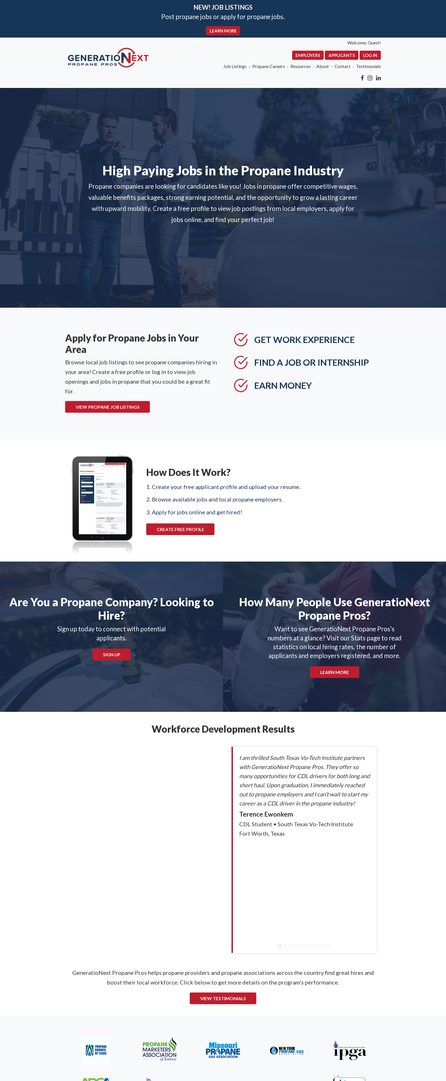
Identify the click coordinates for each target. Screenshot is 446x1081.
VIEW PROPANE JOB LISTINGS (63, 390)
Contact (387, 69)
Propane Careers (302, 69)
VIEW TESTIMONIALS (223, 910)
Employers (348, 57)
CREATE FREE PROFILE (159, 512)
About (364, 69)
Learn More (334, 660)
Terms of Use (87, 1040)
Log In (418, 57)
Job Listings (264, 69)
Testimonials (417, 69)
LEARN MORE (223, 32)
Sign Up (111, 642)
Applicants (386, 57)
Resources (339, 69)
